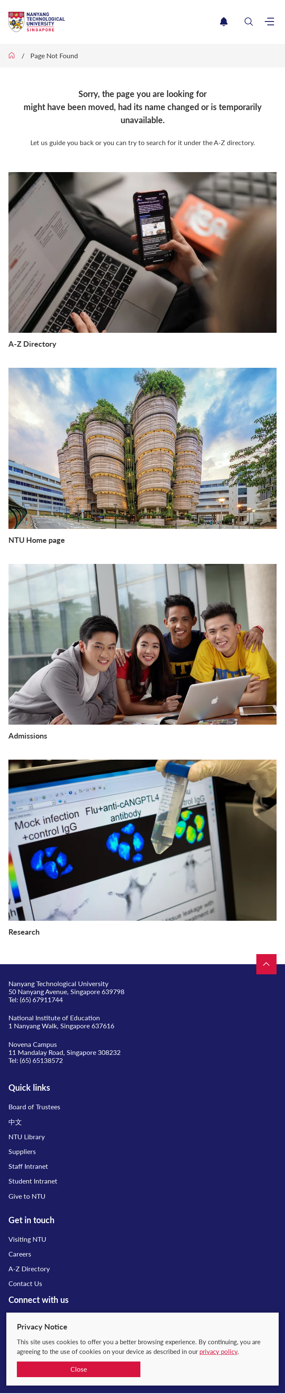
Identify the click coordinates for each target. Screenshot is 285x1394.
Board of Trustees (34, 1107)
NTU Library (26, 1136)
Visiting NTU (27, 1239)
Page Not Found (54, 55)
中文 (15, 1122)
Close (78, 1369)
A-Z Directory (29, 1269)
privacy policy (218, 1351)
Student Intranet (32, 1181)
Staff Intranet (28, 1166)
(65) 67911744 (41, 999)
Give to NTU (27, 1196)
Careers (19, 1254)
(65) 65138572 (41, 1060)
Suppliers (22, 1151)
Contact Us (25, 1283)
